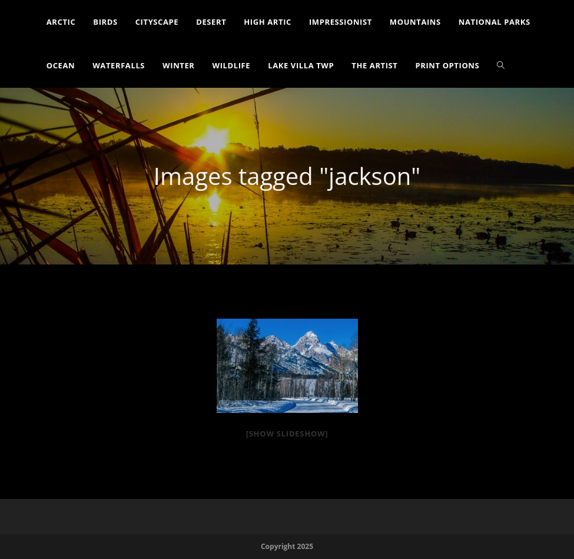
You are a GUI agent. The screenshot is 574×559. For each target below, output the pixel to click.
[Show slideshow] (287, 433)
